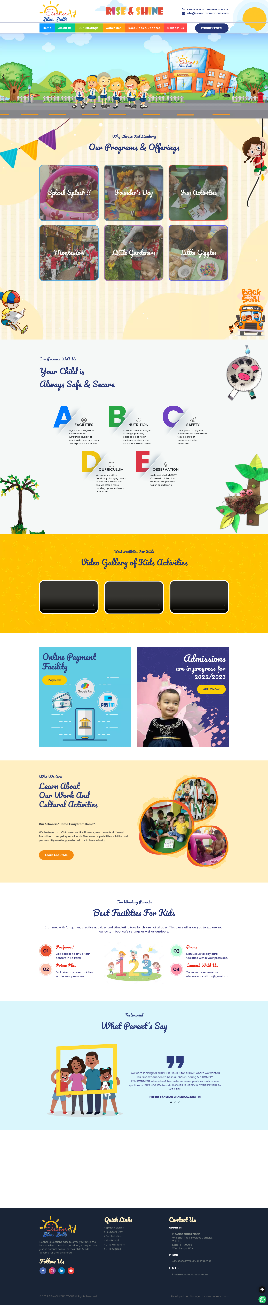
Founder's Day (113, 1232)
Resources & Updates (144, 28)
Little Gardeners (114, 1245)
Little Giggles (112, 1249)
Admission (114, 28)
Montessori (111, 1240)
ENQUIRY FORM (211, 28)
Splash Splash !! (114, 1228)
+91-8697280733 (217, 9)
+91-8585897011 (197, 9)
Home (47, 28)
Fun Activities (113, 1236)
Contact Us (175, 28)
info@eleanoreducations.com (207, 13)
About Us (65, 28)
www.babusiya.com (217, 1296)
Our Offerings (88, 28)
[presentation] (2, 75)
